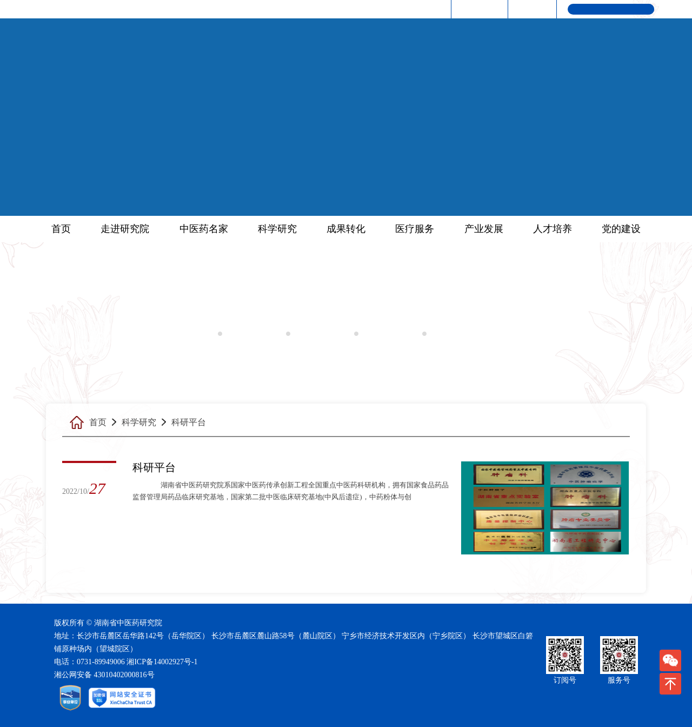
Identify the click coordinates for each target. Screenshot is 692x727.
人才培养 (552, 228)
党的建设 (621, 228)
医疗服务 (414, 228)
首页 (61, 228)
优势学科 (452, 334)
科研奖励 (384, 334)
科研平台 (316, 334)
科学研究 (277, 228)
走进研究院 (125, 228)
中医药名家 (203, 228)
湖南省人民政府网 (410, 9)
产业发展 (483, 228)
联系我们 (530, 9)
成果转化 (346, 228)
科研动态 (248, 334)
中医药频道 (478, 9)
